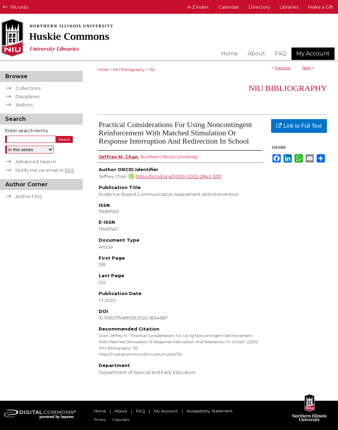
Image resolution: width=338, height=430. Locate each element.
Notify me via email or (45, 170)
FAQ (140, 410)
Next (306, 67)
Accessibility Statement (210, 410)
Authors (24, 104)
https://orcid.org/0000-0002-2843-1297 (179, 176)
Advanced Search (36, 161)
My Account (166, 410)
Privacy (100, 419)
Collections (28, 88)
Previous (282, 67)
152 (152, 69)
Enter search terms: (27, 130)
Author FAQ (29, 196)
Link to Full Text (298, 126)
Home (102, 69)
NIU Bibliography (129, 69)
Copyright (121, 419)
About (121, 410)
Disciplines (27, 96)
